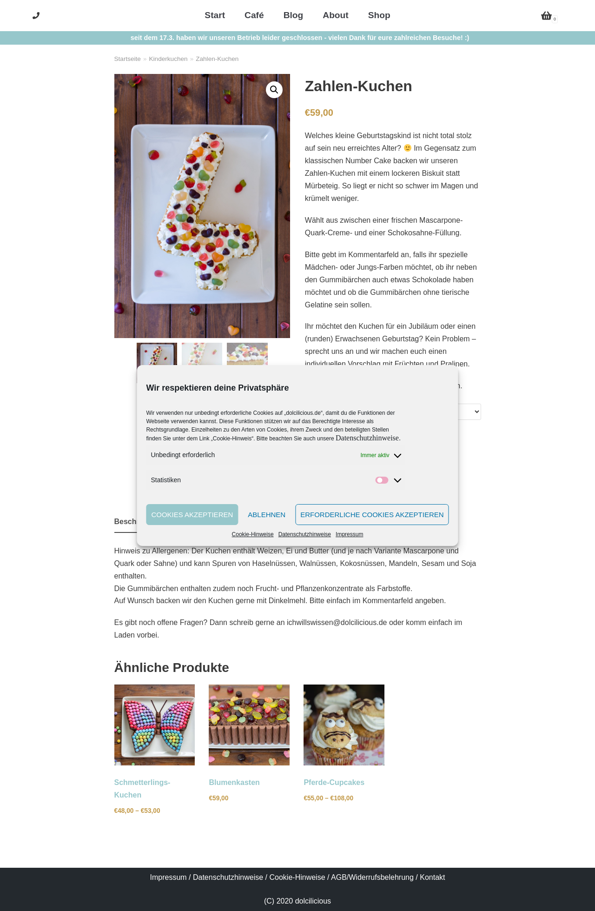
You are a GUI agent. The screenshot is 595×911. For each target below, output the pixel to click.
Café (254, 15)
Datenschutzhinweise (367, 438)
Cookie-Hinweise (253, 534)
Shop (379, 15)
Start (215, 15)
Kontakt (432, 877)
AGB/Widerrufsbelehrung (372, 877)
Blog (294, 15)
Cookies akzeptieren (192, 515)
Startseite (127, 58)
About (335, 15)
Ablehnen (266, 515)
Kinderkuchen (168, 58)
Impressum (349, 534)
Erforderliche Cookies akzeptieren (371, 515)
